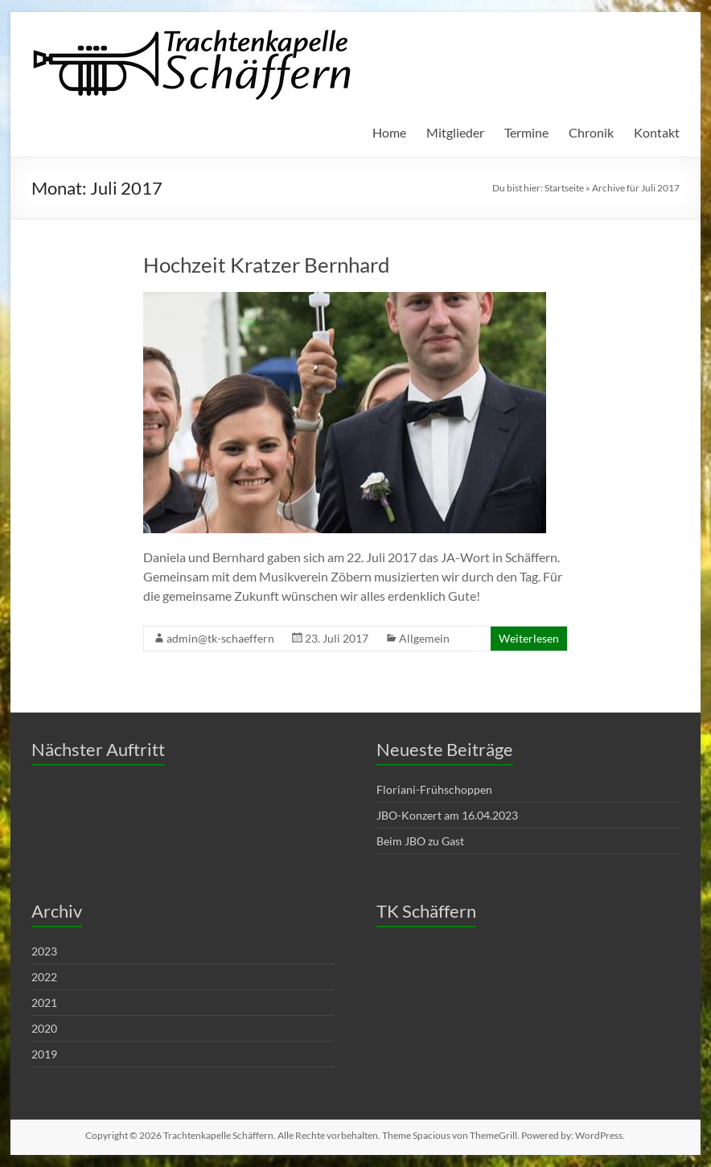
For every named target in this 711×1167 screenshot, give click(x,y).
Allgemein (424, 638)
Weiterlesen (529, 638)
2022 (44, 977)
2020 (44, 1028)
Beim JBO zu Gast (420, 841)
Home (389, 132)
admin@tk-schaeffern (220, 638)
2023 (44, 951)
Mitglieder (455, 132)
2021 (44, 1002)
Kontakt (657, 132)
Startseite (564, 188)
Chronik (591, 132)
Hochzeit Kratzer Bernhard (266, 264)
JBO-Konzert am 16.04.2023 (447, 815)
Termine (526, 132)
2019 (44, 1054)
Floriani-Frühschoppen (434, 789)
